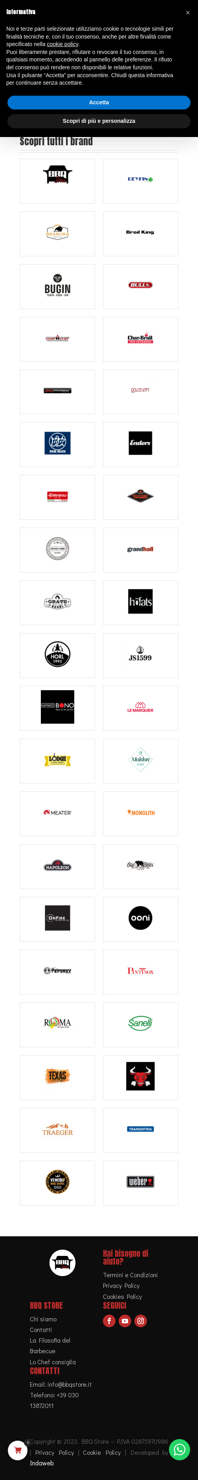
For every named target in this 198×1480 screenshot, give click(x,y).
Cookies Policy (122, 1296)
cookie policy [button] (62, 44)
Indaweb (41, 1463)
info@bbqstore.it (70, 1384)
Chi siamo (43, 1319)
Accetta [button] (99, 102)
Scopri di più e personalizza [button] (99, 121)
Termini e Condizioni (130, 1275)
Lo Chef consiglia (53, 1362)
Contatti (41, 1329)
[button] (188, 12)
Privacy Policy (121, 1285)
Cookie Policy (102, 1452)
